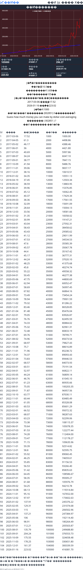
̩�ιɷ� (3, 561)
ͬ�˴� (10, 561)
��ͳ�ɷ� (46, 557)
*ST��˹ (47, 561)
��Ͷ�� (11, 2)
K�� (79, 2)
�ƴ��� (22, 564)
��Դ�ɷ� (60, 557)
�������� (62, 561)
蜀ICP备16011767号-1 (19, 569)
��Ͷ (51, 2)
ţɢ (58, 2)
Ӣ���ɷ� (20, 561)
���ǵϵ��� (8, 564)
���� (67, 2)
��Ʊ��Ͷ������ (13, 557)
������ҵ (75, 557)
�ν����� (35, 561)
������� (36, 564)
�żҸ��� (34, 557)
